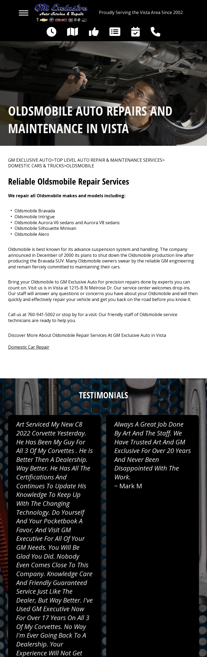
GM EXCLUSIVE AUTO (29, 160)
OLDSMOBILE (80, 166)
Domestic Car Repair (28, 347)
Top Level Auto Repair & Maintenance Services (108, 160)
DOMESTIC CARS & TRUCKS (36, 166)
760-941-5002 (41, 314)
